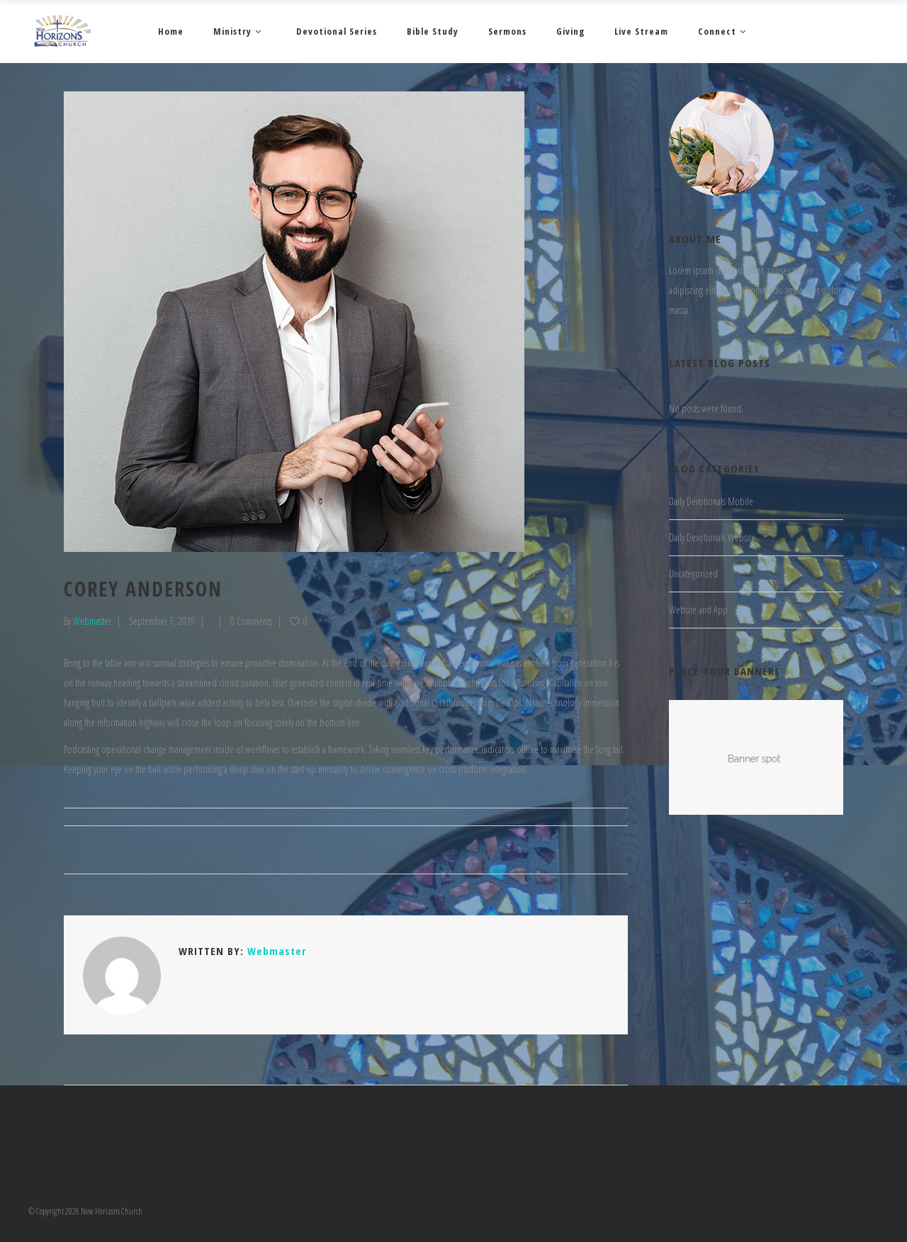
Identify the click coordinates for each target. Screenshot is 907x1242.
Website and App (698, 609)
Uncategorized (693, 573)
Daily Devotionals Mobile (711, 501)
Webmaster (92, 621)
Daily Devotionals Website (712, 537)
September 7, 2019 (162, 621)
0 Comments (251, 621)
